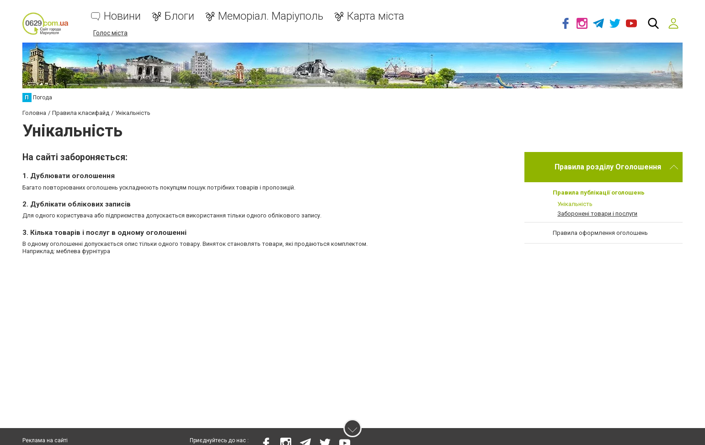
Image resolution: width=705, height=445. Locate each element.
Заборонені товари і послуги (597, 213)
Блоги (179, 16)
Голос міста (110, 33)
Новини (122, 16)
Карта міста (375, 16)
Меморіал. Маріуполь (270, 16)
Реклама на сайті (45, 440)
